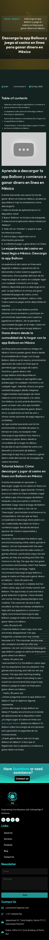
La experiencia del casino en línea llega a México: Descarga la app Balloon (24, 112)
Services (8, 839)
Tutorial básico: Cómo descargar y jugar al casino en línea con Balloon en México (24, 126)
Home (7, 18)
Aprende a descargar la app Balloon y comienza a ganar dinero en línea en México (24, 106)
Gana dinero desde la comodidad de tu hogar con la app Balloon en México (24, 120)
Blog (6, 851)
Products (8, 845)
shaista (15, 18)
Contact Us (9, 857)
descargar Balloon (11, 723)
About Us (8, 833)
